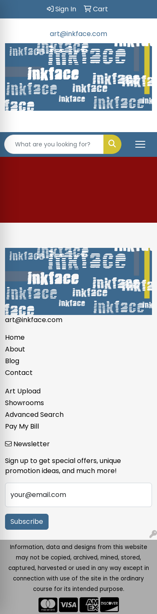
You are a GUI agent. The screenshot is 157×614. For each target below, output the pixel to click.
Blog (12, 361)
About (15, 349)
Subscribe (26, 521)
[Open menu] (140, 144)
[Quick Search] (54, 144)
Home (15, 337)
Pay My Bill (22, 426)
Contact (19, 372)
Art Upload (23, 391)
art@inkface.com (78, 34)
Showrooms (24, 403)
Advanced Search (34, 414)
